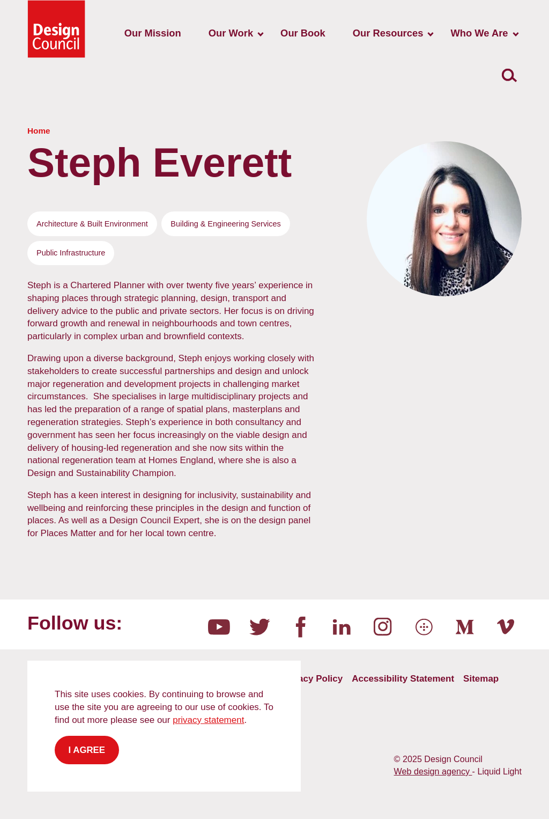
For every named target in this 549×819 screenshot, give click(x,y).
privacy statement (208, 720)
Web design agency (433, 771)
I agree (87, 750)
